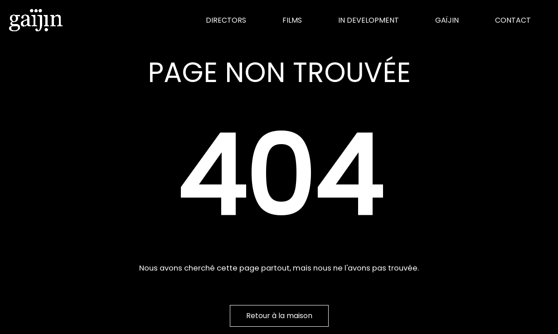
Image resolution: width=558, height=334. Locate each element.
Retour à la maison (279, 315)
